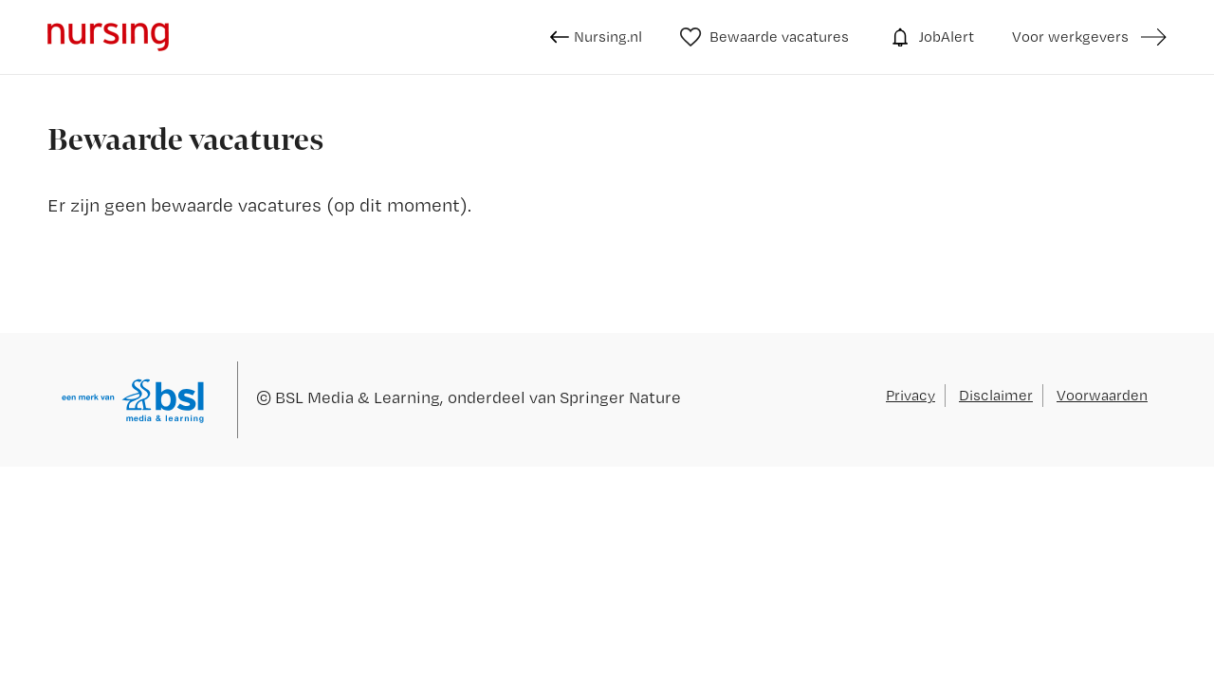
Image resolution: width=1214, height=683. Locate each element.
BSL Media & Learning (357, 397)
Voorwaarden (1102, 395)
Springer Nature (620, 397)
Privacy (910, 395)
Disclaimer (996, 395)
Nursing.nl (596, 37)
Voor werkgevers (1070, 37)
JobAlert (930, 37)
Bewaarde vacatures (765, 37)
